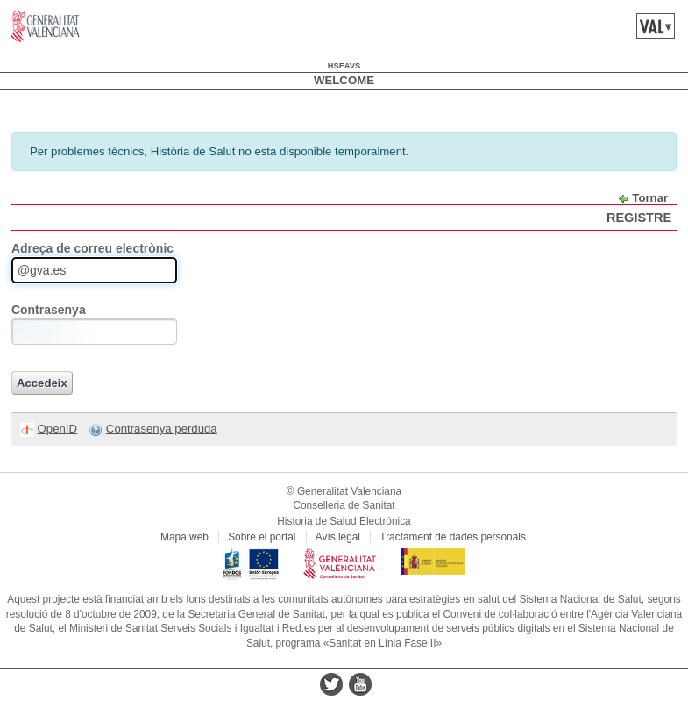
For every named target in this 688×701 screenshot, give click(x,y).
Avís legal (338, 537)
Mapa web (184, 537)
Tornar (650, 197)
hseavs (344, 65)
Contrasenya (48, 310)
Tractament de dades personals (452, 537)
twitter (331, 684)
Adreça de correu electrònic (92, 248)
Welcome (344, 80)
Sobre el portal (261, 537)
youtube (360, 684)
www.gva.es (45, 26)
